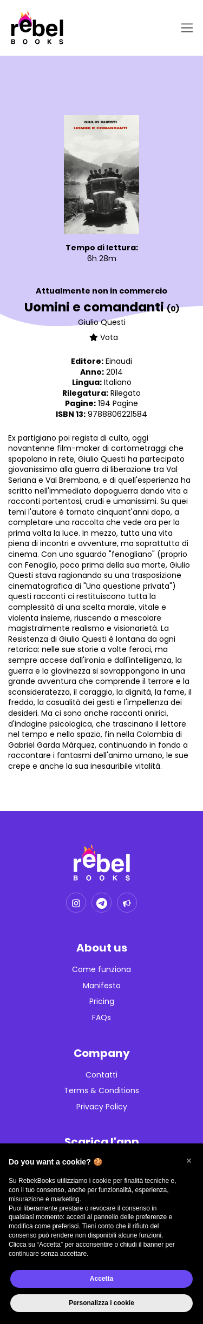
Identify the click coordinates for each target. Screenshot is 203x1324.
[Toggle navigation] (184, 27)
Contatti (101, 1075)
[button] (189, 1160)
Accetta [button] (101, 1278)
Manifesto (102, 986)
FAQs (101, 1018)
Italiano (118, 382)
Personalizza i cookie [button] (101, 1303)
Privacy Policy (101, 1107)
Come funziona (101, 969)
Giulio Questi (102, 322)
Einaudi (119, 361)
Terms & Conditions (101, 1091)
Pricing (101, 1001)
